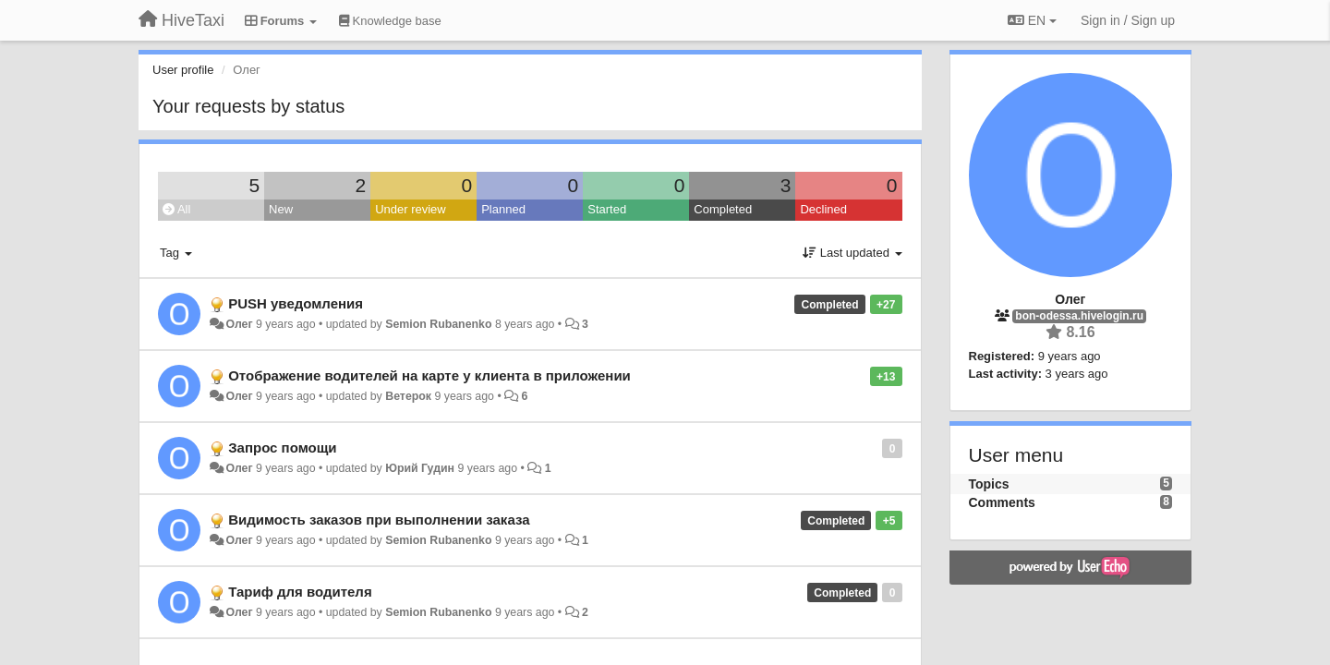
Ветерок (408, 396)
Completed (723, 209)
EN (1032, 20)
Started (606, 209)
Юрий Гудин (419, 468)
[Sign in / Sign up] (1127, 20)
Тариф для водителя (299, 591)
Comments (1002, 502)
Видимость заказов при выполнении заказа (378, 519)
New (281, 209)
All (176, 209)
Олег (238, 324)
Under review (410, 209)
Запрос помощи (282, 447)
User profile (182, 70)
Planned (503, 209)
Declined (823, 209)
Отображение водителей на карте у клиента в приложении (429, 375)
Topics (989, 484)
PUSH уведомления (295, 303)
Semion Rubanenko (438, 324)
